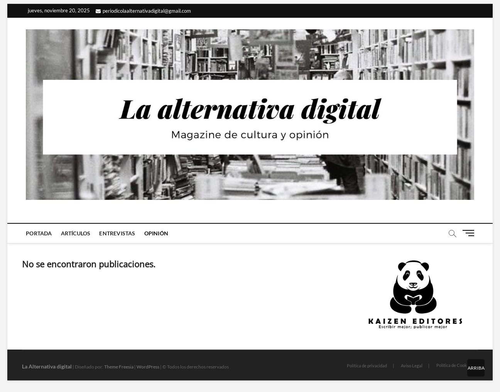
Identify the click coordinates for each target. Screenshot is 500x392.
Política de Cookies (454, 365)
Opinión (156, 233)
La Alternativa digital (47, 366)
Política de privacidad (367, 365)
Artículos (76, 233)
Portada (39, 233)
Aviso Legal (411, 365)
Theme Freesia (118, 367)
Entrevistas (117, 233)
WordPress (148, 367)
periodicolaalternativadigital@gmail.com (143, 11)
